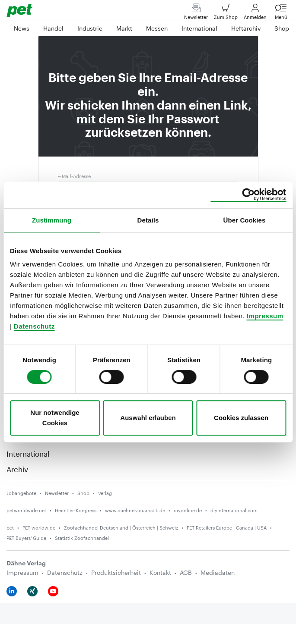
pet (10, 527)
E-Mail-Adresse (74, 176)
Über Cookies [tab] (244, 220)
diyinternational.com (234, 510)
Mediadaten (218, 572)
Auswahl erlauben (147, 417)
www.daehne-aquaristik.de (135, 510)
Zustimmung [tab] (51, 220)
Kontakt (160, 572)
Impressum (265, 316)
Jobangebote (21, 493)
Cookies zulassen (241, 417)
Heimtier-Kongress (75, 510)
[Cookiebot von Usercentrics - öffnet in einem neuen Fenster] (248, 195)
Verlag (105, 493)
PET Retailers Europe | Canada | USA (227, 527)
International (27, 453)
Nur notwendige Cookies (54, 417)
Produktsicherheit (116, 572)
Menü (281, 13)
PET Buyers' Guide (26, 538)
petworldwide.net (26, 510)
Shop (83, 493)
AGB (186, 572)
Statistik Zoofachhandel (82, 538)
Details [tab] (148, 220)
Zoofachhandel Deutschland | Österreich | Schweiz (121, 527)
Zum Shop (226, 13)
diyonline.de (188, 510)
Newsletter (196, 13)
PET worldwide (38, 527)
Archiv (17, 469)
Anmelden (255, 13)
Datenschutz (34, 326)
